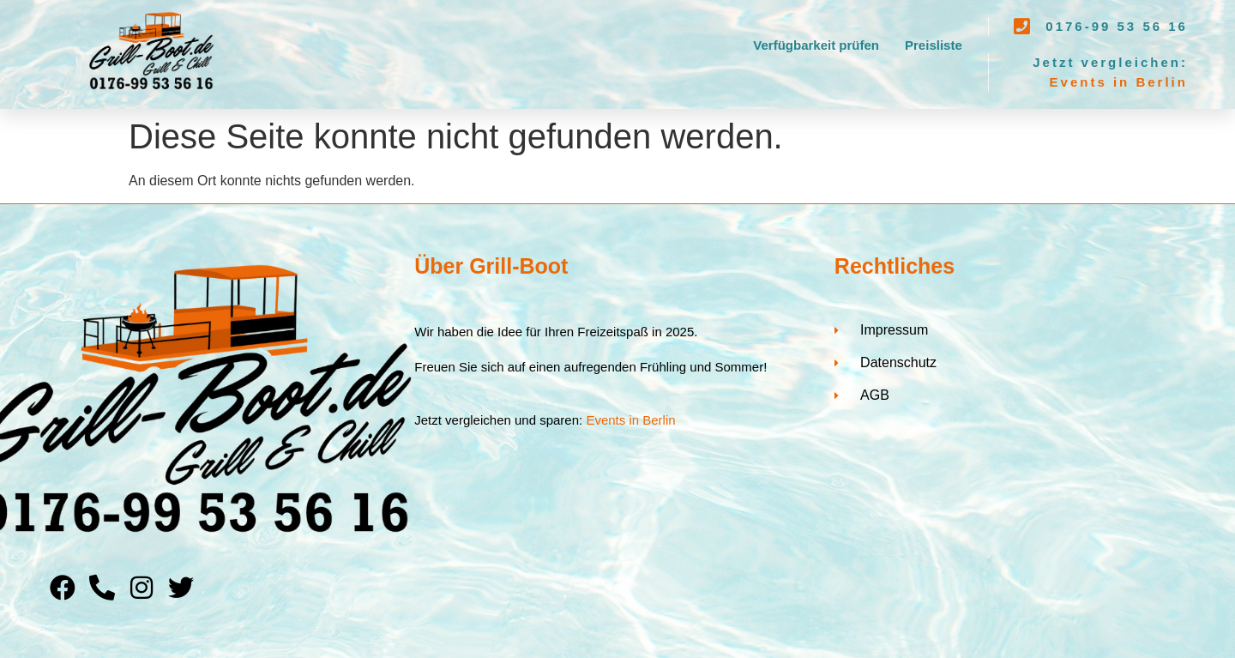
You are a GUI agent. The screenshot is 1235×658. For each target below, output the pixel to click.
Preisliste (933, 45)
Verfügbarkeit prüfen (816, 45)
